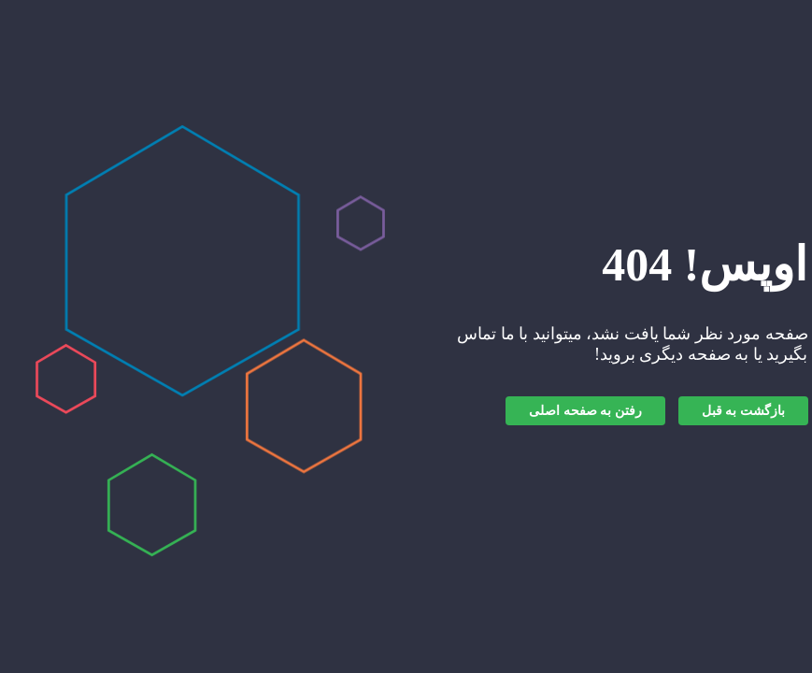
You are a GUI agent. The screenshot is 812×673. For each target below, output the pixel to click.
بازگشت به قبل (743, 411)
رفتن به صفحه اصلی (585, 411)
